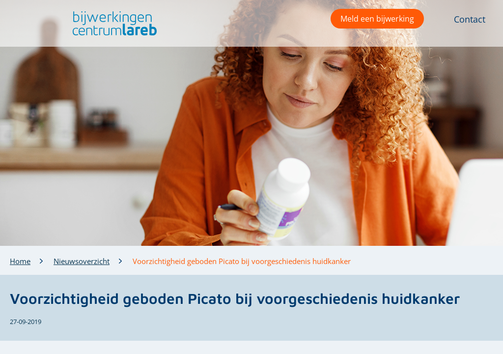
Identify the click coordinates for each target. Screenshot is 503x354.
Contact (469, 19)
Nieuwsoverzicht (82, 261)
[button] (112, 23)
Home (20, 261)
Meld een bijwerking (377, 18)
